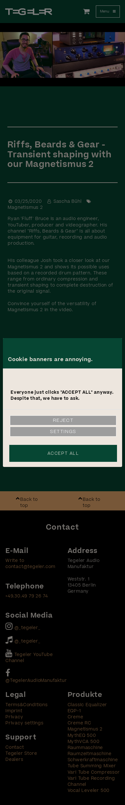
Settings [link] (63, 431)
